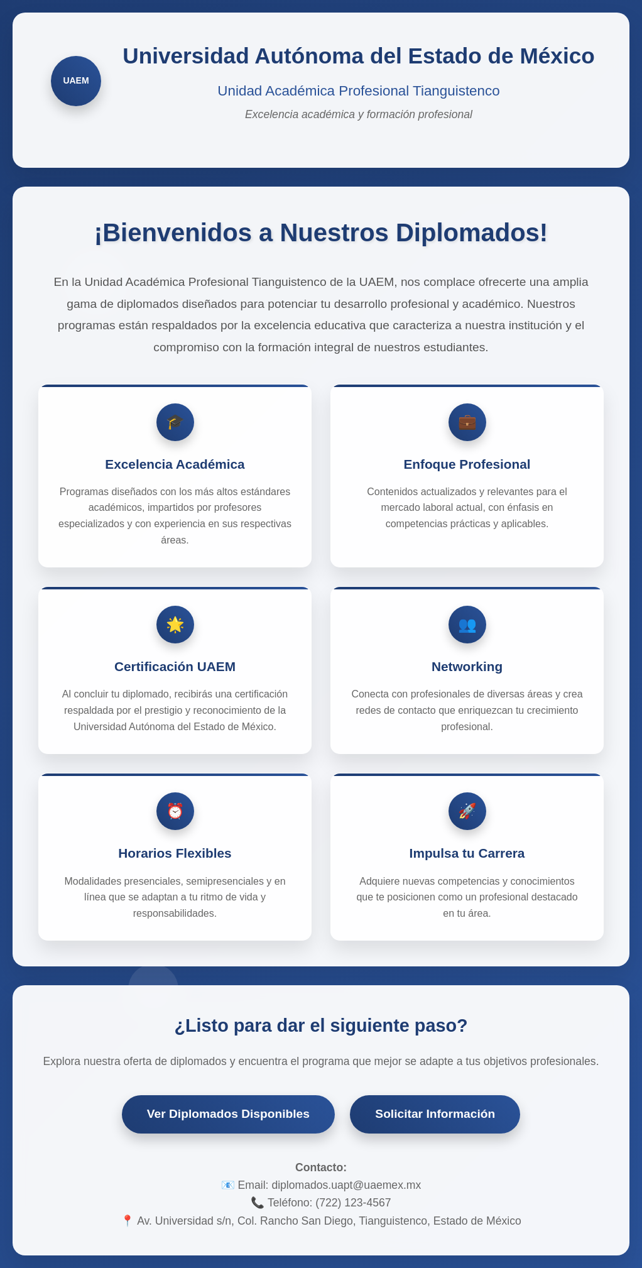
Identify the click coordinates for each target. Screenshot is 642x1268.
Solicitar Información (435, 1113)
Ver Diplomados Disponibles (228, 1113)
